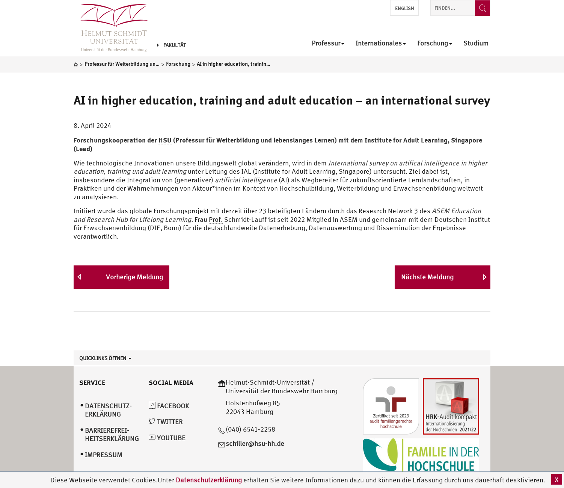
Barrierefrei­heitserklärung (112, 434)
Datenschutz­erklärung (108, 410)
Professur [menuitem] (328, 43)
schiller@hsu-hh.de (255, 443)
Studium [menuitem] (476, 43)
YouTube (167, 438)
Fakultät (171, 45)
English (404, 8)
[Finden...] (482, 8)
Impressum (103, 455)
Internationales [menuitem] (381, 43)
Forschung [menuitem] (434, 43)
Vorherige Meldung (134, 277)
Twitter (165, 422)
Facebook (169, 406)
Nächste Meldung (427, 277)
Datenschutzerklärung (209, 480)
